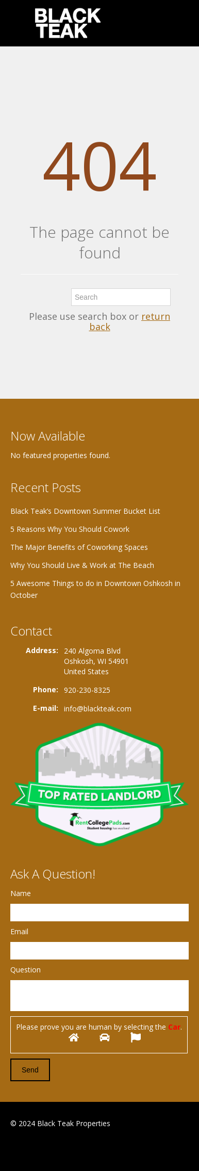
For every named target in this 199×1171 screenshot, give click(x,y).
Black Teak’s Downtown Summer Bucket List (85, 511)
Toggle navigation (19, 24)
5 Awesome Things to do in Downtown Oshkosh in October (95, 589)
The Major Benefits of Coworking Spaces (79, 547)
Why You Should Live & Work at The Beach (82, 565)
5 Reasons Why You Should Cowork (69, 529)
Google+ (35, 1148)
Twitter (61, 1148)
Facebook (13, 1148)
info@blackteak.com (97, 708)
